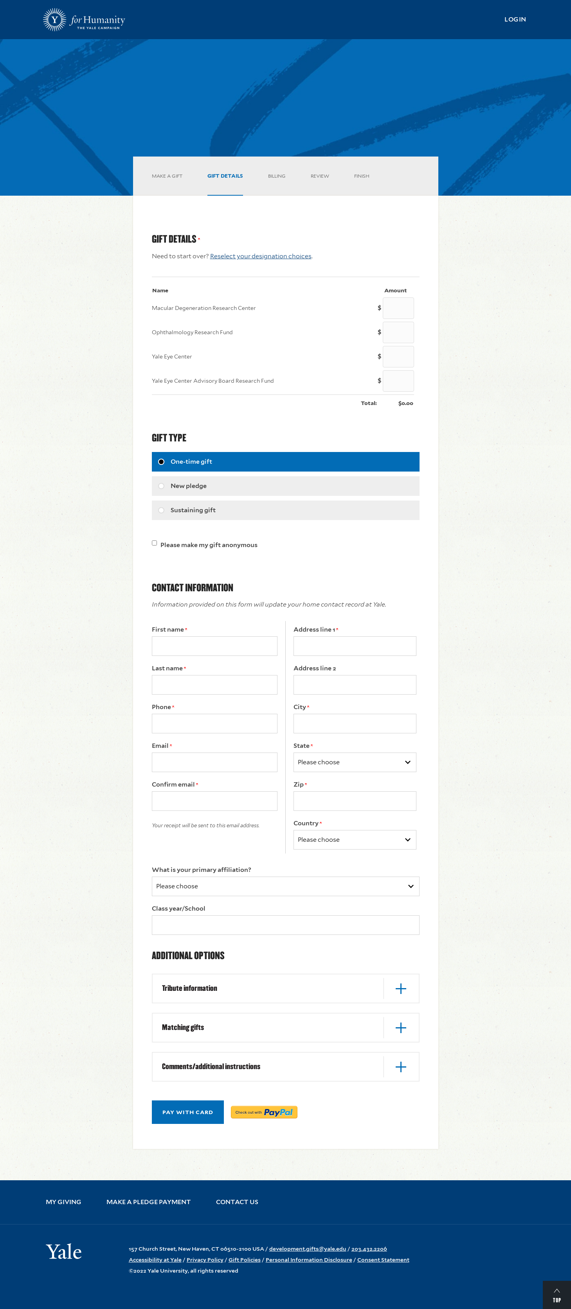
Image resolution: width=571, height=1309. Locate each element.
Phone (163, 707)
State (303, 745)
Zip (300, 784)
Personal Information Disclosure (309, 1260)
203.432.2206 (369, 1249)
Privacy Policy (205, 1260)
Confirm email (175, 784)
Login (515, 19)
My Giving (63, 1202)
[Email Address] (214, 762)
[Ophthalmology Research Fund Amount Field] (398, 332)
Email (162, 745)
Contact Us (237, 1202)
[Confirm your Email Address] (214, 801)
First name (169, 629)
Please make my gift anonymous (209, 545)
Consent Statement (383, 1260)
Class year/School (178, 908)
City (301, 707)
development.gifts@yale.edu (307, 1249)
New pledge (189, 486)
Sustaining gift (193, 510)
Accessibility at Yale (155, 1260)
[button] (286, 988)
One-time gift (191, 461)
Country (308, 823)
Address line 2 (315, 668)
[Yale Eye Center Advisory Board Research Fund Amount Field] (398, 381)
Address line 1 (316, 629)
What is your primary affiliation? (201, 869)
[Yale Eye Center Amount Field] (398, 356)
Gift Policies (245, 1260)
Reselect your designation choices (261, 256)
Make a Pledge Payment (148, 1202)
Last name (169, 668)
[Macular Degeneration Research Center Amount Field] (398, 308)
